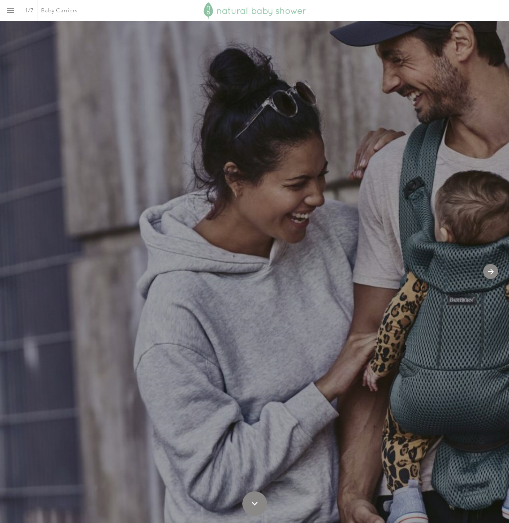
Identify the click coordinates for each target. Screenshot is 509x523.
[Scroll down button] (254, 503)
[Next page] (490, 271)
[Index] (10, 10)
